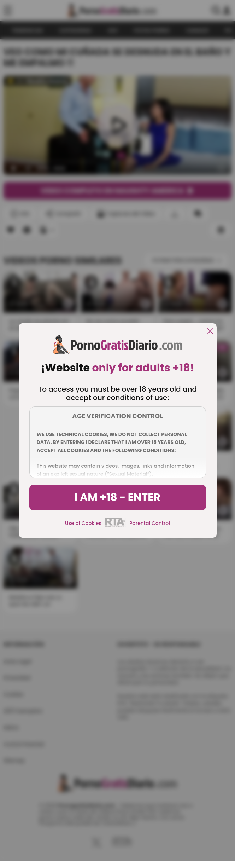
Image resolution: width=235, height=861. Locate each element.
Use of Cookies (83, 523)
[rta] (115, 526)
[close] (210, 331)
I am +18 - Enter (117, 497)
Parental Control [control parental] (149, 523)
